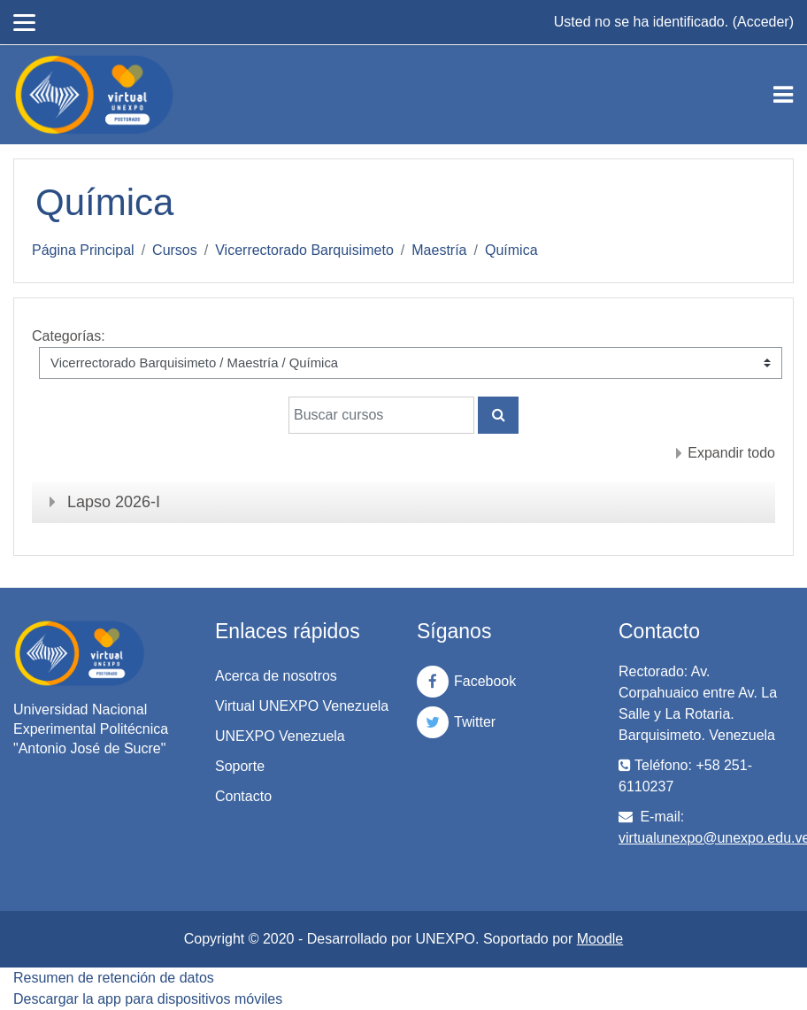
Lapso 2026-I (113, 502)
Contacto (243, 796)
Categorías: (68, 335)
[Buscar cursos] (381, 415)
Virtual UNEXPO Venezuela (301, 705)
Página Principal (83, 250)
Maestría (438, 250)
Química (511, 250)
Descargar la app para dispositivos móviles (147, 998)
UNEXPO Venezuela (280, 736)
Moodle (600, 938)
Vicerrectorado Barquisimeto (304, 250)
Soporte (240, 766)
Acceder (763, 21)
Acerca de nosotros (276, 675)
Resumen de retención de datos (113, 977)
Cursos (174, 250)
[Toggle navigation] (783, 94)
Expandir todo (731, 452)
